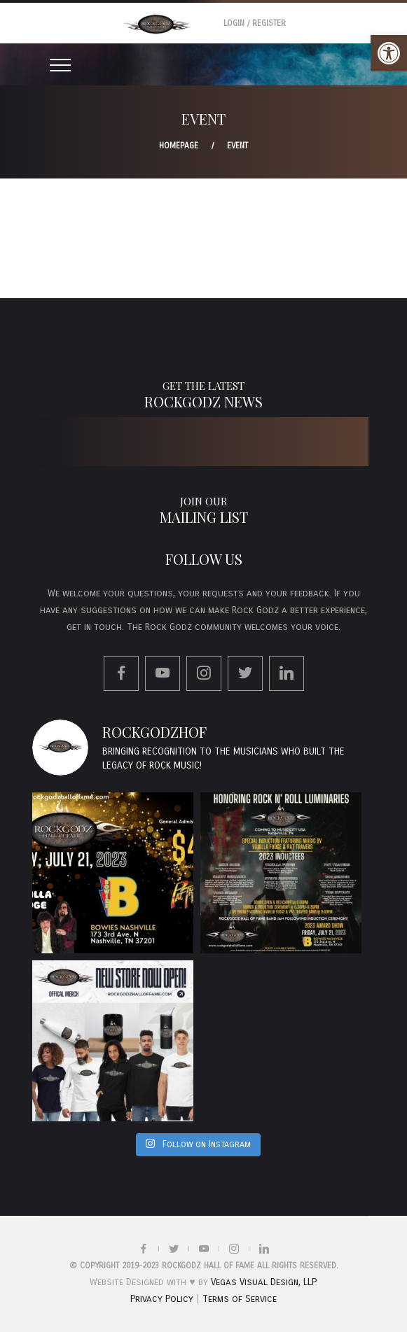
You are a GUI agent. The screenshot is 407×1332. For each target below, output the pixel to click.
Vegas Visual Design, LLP (263, 1282)
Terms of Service (239, 1299)
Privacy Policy (161, 1299)
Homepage (178, 145)
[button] (389, 53)
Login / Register (254, 23)
